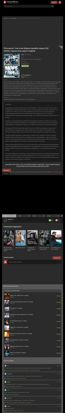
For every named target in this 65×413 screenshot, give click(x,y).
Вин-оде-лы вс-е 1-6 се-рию (13, 386)
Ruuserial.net (7, 18)
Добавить (57, 258)
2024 (22, 54)
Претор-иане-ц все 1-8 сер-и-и (14, 410)
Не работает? (57, 172)
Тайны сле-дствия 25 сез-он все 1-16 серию (18, 402)
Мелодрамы (14, 18)
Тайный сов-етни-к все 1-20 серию (15, 378)
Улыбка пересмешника (12, 394)
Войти (54, 2)
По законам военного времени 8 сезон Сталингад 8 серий (22, 370)
